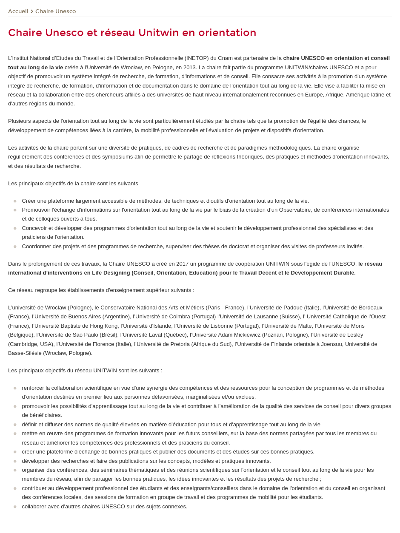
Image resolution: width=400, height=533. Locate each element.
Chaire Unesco (55, 11)
